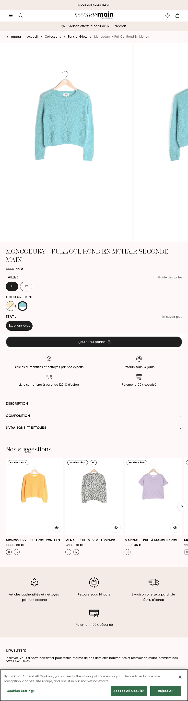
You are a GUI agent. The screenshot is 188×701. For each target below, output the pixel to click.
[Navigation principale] (11, 15)
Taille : (12, 277)
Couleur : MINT (19, 297)
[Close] (180, 677)
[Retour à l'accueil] (94, 16)
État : (11, 317)
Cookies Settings (21, 691)
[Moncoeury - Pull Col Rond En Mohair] (34, 506)
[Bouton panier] (177, 15)
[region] (94, 685)
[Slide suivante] (182, 506)
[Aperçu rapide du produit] (56, 528)
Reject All (165, 691)
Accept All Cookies (128, 691)
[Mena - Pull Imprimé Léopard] (94, 506)
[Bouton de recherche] (20, 15)
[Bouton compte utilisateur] (167, 15)
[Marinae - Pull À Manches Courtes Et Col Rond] (153, 506)
